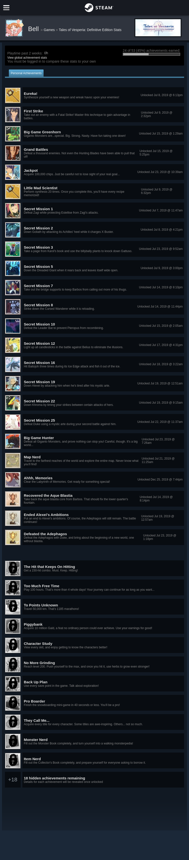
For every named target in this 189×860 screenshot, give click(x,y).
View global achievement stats (27, 57)
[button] (94, 95)
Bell (34, 29)
